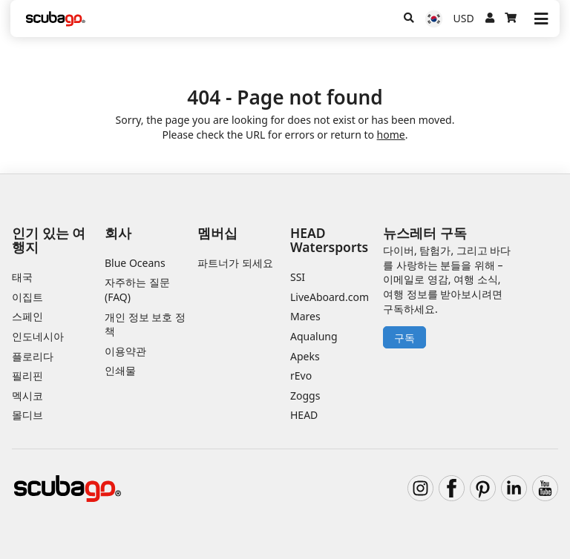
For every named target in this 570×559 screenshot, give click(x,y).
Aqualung (314, 336)
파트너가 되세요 (235, 263)
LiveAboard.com (329, 297)
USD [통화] (463, 18)
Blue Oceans (135, 263)
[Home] (55, 19)
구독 (404, 338)
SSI (297, 277)
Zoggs (305, 395)
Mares (305, 316)
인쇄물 (120, 370)
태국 (22, 277)
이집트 (27, 297)
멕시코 (27, 395)
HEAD (304, 415)
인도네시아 (38, 336)
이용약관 (125, 351)
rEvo (301, 375)
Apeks (305, 356)
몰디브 (27, 415)
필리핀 (27, 375)
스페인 (27, 316)
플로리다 (32, 356)
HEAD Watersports (329, 240)
